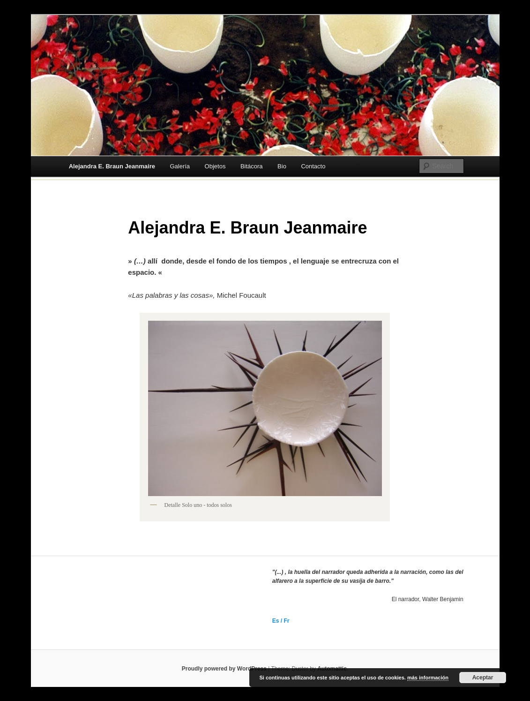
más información (427, 677)
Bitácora (251, 166)
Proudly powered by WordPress (224, 668)
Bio (281, 166)
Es (275, 621)
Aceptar (482, 677)
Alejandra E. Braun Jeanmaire (112, 166)
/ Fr (284, 621)
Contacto (313, 166)
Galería (180, 166)
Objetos (215, 166)
